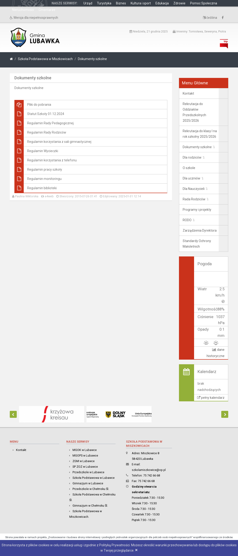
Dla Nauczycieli (194, 189)
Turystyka (104, 3)
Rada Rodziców (194, 199)
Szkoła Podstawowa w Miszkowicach (45, 59)
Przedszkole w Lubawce (88, 472)
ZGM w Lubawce (84, 461)
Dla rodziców (192, 157)
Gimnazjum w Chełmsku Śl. (90, 505)
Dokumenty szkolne (92, 59)
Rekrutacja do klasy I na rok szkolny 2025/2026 (200, 133)
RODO (187, 220)
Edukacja (162, 3)
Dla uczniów (191, 178)
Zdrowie (179, 3)
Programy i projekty (197, 209)
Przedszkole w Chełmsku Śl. (91, 489)
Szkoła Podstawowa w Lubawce (94, 477)
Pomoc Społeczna (203, 3)
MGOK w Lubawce (85, 450)
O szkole (189, 168)
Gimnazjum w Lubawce (88, 483)
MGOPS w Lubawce (85, 455)
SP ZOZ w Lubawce (85, 466)
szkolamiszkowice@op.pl (149, 470)
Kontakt (188, 93)
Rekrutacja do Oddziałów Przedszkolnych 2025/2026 (194, 112)
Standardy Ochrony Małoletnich (197, 243)
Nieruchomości (23, 10)
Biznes (121, 3)
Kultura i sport (141, 3)
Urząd (87, 3)
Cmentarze (47, 10)
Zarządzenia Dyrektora (200, 230)
